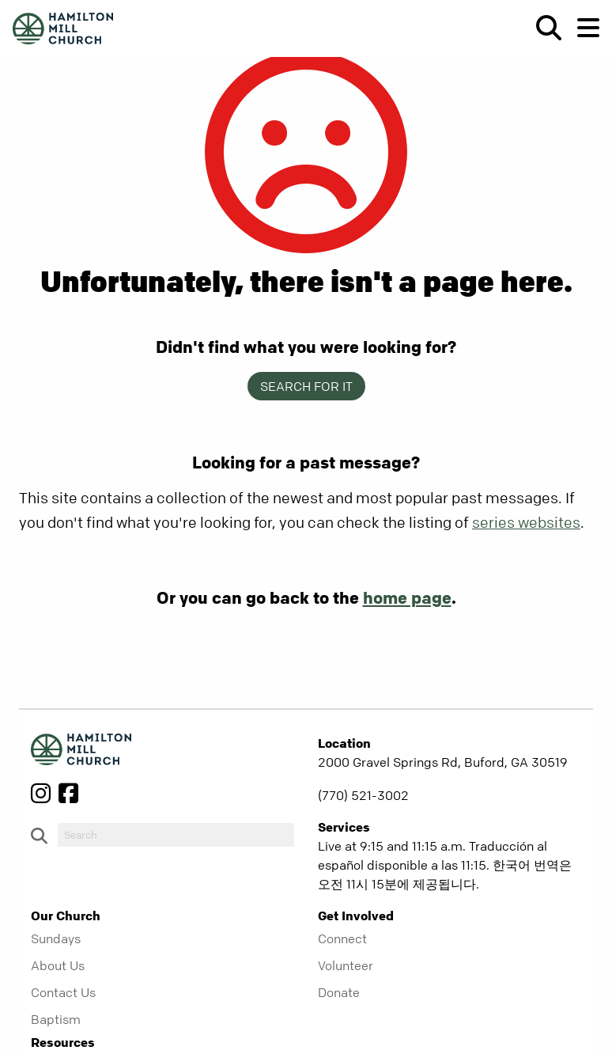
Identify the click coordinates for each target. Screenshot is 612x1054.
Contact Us (63, 992)
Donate (339, 992)
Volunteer (345, 965)
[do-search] (176, 835)
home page (407, 597)
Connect (342, 938)
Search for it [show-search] (306, 386)
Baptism (56, 1019)
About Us (58, 965)
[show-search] (542, 27)
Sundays (56, 938)
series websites (526, 523)
